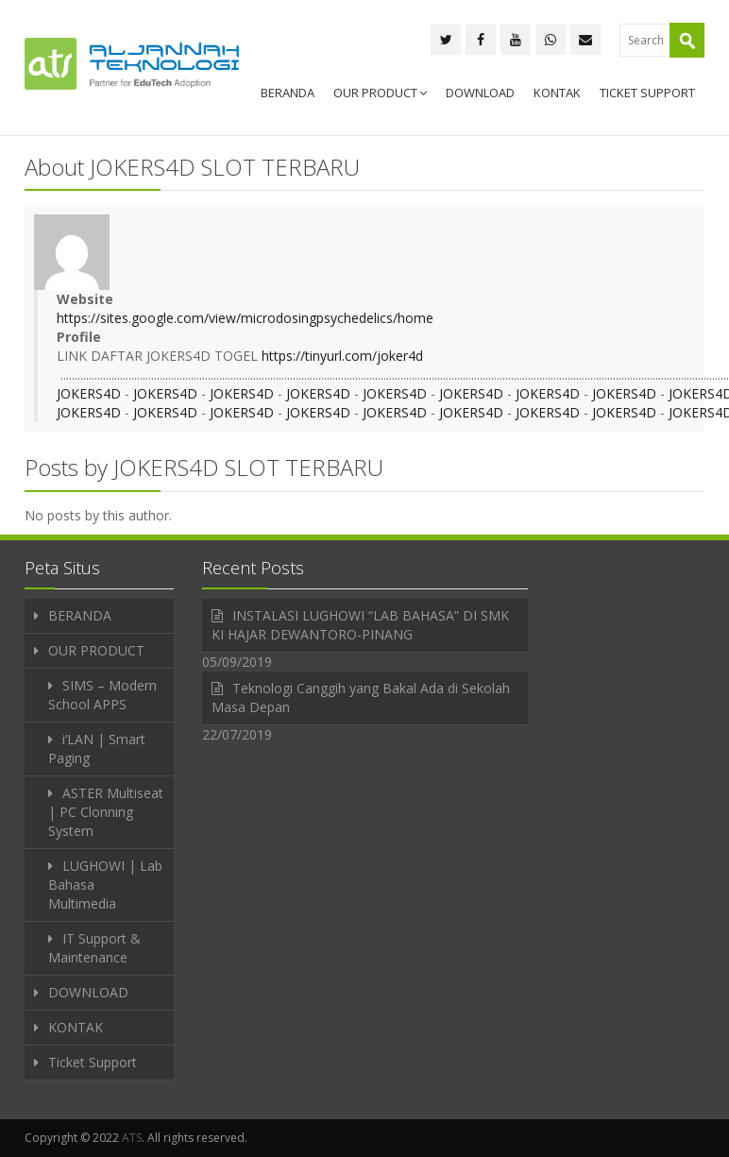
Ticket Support (647, 92)
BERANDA (287, 92)
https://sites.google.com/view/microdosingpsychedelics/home (245, 318)
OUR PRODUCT (380, 92)
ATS (132, 1138)
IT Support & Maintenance (94, 947)
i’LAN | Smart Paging (96, 748)
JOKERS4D (89, 393)
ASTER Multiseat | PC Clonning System (105, 812)
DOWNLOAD (480, 92)
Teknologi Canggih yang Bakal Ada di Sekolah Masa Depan (361, 697)
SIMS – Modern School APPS (102, 694)
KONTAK (557, 92)
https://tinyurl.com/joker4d (342, 356)
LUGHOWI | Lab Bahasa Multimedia (105, 884)
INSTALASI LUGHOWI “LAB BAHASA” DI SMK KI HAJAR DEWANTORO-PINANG (360, 624)
